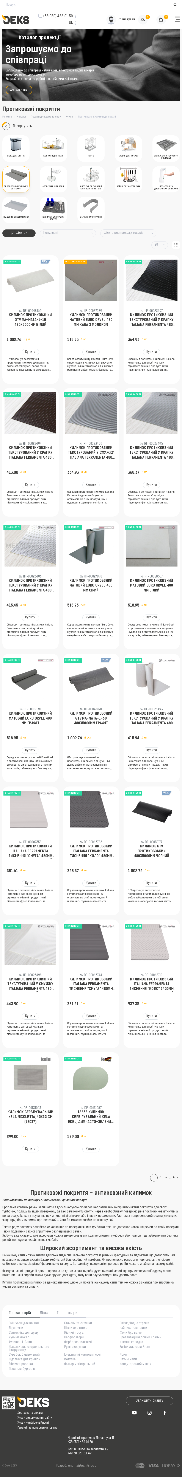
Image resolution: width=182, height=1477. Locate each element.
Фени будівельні (131, 1333)
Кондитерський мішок (135, 1364)
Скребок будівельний (24, 1354)
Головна (7, 117)
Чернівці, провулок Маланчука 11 (91, 1438)
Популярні (50, 233)
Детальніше (19, 89)
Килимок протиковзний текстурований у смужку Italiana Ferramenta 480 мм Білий (30, 985)
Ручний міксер (19, 1337)
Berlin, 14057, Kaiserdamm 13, (88, 1449)
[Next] (178, 1177)
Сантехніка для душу (24, 1333)
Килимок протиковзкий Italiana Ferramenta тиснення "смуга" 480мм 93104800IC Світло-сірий (30, 852)
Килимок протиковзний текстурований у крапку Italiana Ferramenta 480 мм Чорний (151, 320)
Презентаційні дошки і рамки (141, 1337)
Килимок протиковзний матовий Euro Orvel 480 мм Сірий (90, 585)
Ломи (123, 1354)
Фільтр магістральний (79, 1364)
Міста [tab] (44, 1313)
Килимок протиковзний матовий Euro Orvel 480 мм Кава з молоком (90, 320)
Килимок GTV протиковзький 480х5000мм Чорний (151, 851)
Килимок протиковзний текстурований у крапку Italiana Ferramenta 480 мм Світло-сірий (151, 453)
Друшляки (16, 1328)
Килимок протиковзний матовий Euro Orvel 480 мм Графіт (30, 718)
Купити (30, 352)
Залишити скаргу (149, 1401)
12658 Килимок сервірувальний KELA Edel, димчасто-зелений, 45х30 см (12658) (91, 1117)
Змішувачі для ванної (24, 1323)
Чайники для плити (133, 1328)
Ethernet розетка (21, 1364)
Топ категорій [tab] (20, 1313)
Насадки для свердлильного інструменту (29, 1349)
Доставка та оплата (30, 1413)
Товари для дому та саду (46, 117)
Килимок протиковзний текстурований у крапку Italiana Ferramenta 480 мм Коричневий (30, 453)
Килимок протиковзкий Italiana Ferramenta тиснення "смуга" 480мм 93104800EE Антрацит (91, 985)
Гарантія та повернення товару (37, 1427)
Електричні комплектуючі (82, 1354)
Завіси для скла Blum (135, 1347)
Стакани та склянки (78, 1323)
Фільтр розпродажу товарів (123, 233)
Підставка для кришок (24, 1359)
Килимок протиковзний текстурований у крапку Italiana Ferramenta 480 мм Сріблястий (30, 586)
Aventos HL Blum (20, 1342)
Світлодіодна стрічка (134, 1323)
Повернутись (17, 126)
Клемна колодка (131, 1342)
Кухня (69, 117)
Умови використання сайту (34, 1418)
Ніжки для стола (75, 1328)
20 (156, 244)
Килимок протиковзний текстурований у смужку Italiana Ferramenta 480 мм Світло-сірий (91, 453)
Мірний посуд (73, 1333)
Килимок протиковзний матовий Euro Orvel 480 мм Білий (151, 585)
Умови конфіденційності (33, 1422)
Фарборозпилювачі (78, 1342)
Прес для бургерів (22, 1369)
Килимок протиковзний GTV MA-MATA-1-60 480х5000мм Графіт (90, 718)
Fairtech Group (85, 1466)
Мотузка (70, 1359)
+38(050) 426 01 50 (80, 1442)
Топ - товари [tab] (67, 1313)
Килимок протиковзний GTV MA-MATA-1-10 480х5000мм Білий (30, 320)
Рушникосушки (75, 1347)
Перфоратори (74, 1337)
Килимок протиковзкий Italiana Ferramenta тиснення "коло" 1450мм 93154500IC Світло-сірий (152, 985)
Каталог (21, 117)
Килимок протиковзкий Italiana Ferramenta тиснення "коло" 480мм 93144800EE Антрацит (90, 852)
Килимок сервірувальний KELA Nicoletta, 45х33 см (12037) (30, 1117)
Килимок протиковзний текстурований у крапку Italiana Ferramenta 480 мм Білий (151, 719)
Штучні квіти (128, 1359)
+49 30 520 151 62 (80, 1453)
